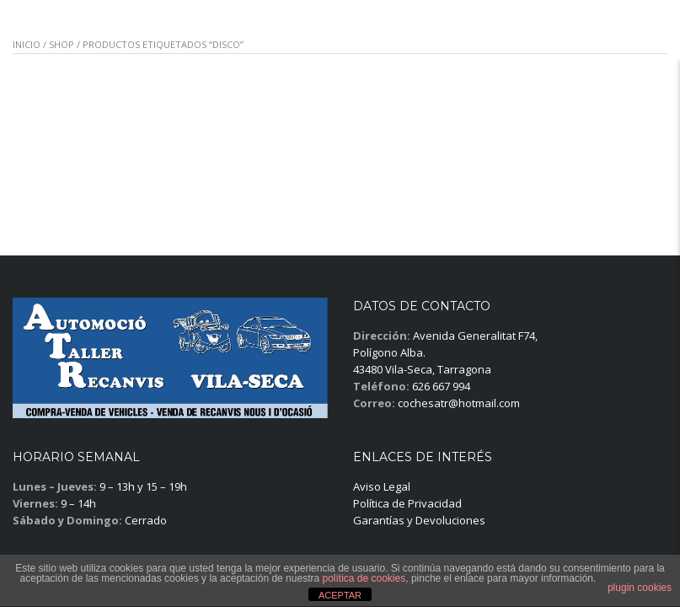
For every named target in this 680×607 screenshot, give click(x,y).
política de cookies (363, 578)
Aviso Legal (381, 486)
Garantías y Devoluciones (419, 520)
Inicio (26, 44)
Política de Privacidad (407, 503)
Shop (61, 44)
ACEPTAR (340, 595)
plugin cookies (640, 588)
